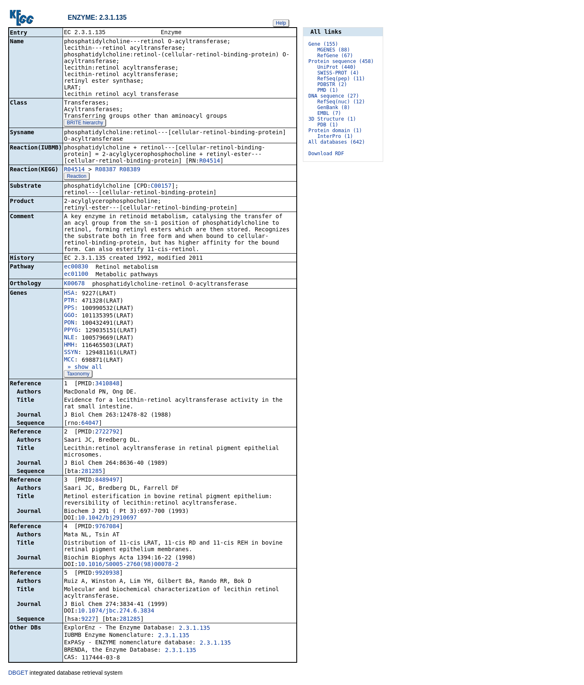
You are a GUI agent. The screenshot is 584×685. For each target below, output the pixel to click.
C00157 (161, 186)
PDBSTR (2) (332, 84)
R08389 (129, 170)
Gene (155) (323, 44)
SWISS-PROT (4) (338, 73)
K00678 (74, 284)
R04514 (209, 161)
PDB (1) (327, 125)
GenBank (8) (333, 107)
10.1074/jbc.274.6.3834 (116, 611)
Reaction (76, 177)
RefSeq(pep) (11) (341, 79)
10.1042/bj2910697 (107, 518)
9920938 (107, 573)
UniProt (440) (336, 67)
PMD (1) (327, 90)
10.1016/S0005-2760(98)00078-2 (128, 565)
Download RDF (326, 153)
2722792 (107, 432)
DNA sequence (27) (333, 96)
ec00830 (76, 267)
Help (281, 23)
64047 (90, 423)
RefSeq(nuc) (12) (341, 102)
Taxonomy (78, 374)
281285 (91, 471)
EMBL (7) (329, 113)
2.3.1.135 (194, 628)
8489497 (107, 480)
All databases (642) (336, 142)
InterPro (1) (335, 136)
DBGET (18, 673)
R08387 (105, 170)
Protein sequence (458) (341, 61)
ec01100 (76, 274)
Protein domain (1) (335, 130)
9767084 (107, 527)
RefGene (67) (335, 55)
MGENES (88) (333, 50)
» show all (83, 367)
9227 (88, 619)
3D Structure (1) (332, 119)
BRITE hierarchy (85, 123)
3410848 (107, 384)
